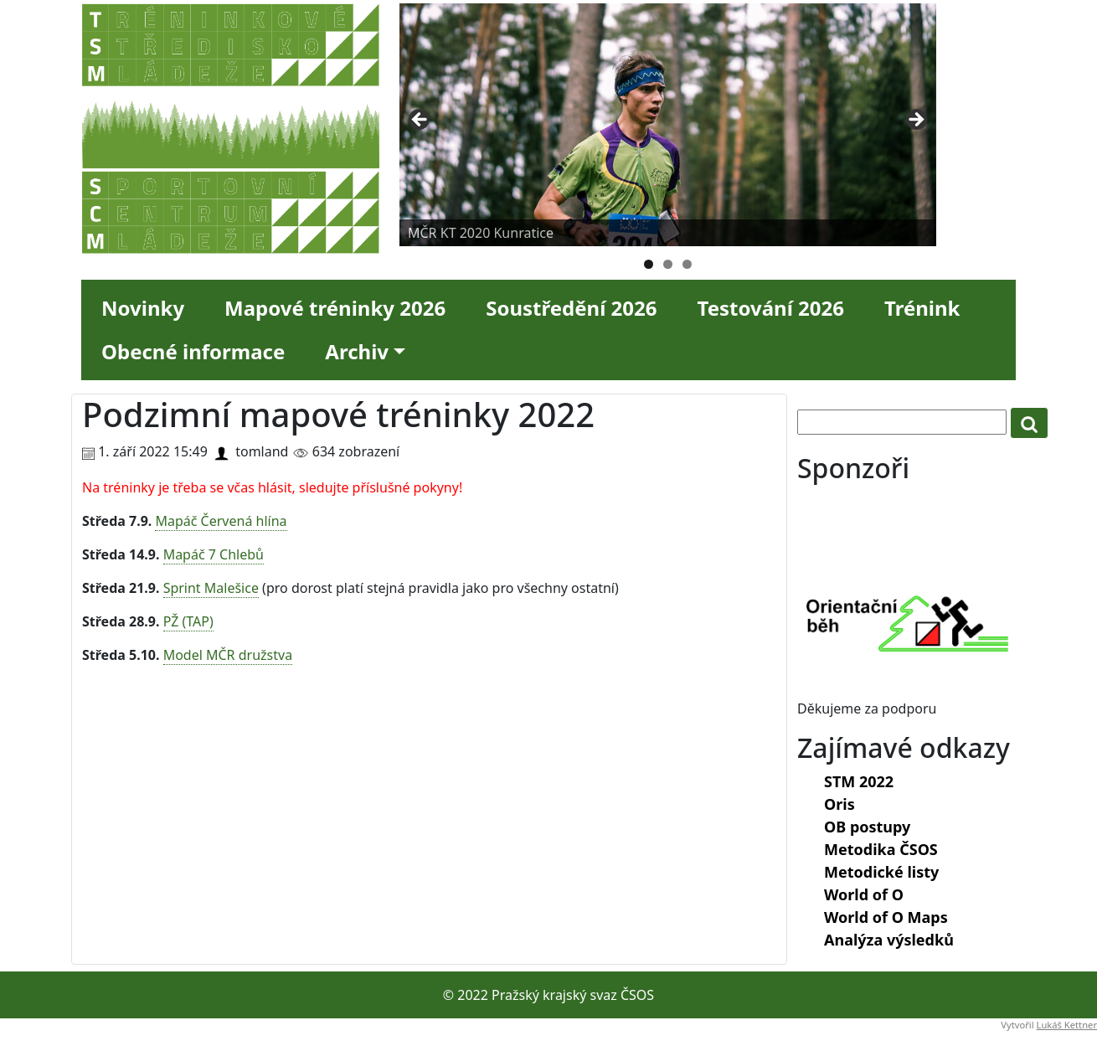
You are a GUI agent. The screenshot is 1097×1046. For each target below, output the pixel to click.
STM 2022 (859, 781)
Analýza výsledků (889, 940)
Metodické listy (881, 872)
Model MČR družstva (227, 655)
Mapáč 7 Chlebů (213, 554)
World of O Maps (886, 917)
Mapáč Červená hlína (220, 521)
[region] (667, 124)
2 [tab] (667, 264)
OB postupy (867, 827)
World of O (864, 894)
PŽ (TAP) (188, 621)
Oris (839, 804)
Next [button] (915, 120)
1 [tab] (648, 264)
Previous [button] (420, 120)
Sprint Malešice (211, 588)
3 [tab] (687, 264)
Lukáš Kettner (1067, 1024)
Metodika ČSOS (881, 849)
